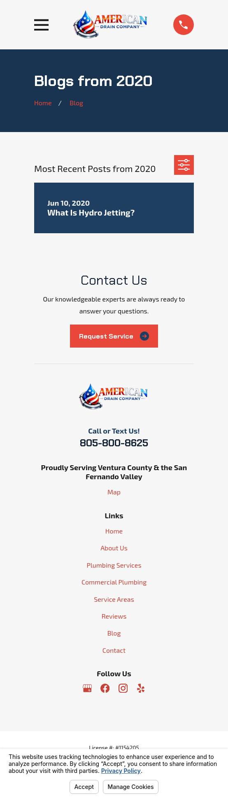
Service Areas (114, 599)
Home (114, 531)
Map (114, 492)
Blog (114, 633)
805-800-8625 (114, 442)
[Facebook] (104, 688)
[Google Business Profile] (87, 688)
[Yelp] (140, 688)
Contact (114, 650)
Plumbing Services (113, 565)
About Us (114, 548)
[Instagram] (123, 688)
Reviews (114, 616)
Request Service (114, 336)
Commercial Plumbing (114, 582)
